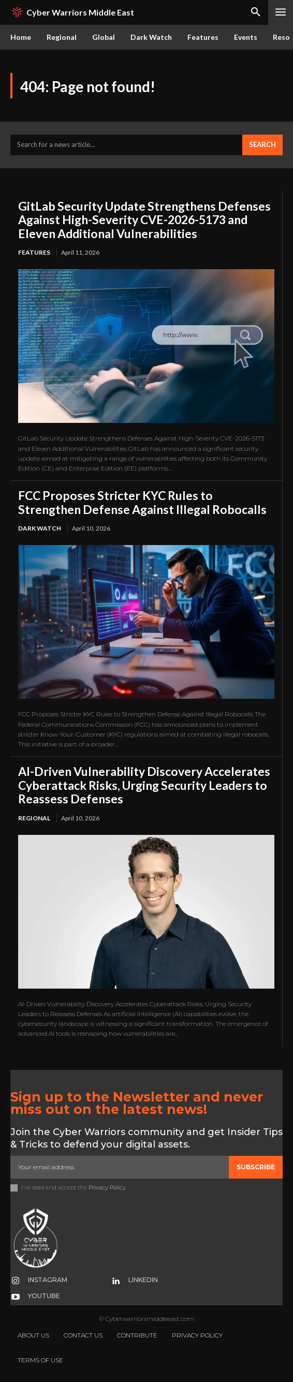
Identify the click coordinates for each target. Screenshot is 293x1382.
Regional (34, 818)
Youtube (44, 1296)
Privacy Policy (107, 1187)
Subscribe (256, 1167)
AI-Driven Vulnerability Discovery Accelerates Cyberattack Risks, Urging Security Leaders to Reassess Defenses (144, 785)
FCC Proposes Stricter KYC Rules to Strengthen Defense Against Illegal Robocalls (142, 502)
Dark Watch (39, 528)
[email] (119, 1167)
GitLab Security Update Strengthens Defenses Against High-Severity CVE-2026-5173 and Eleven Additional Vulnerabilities (144, 220)
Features (34, 252)
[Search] (262, 145)
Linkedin (143, 1280)
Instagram (47, 1280)
